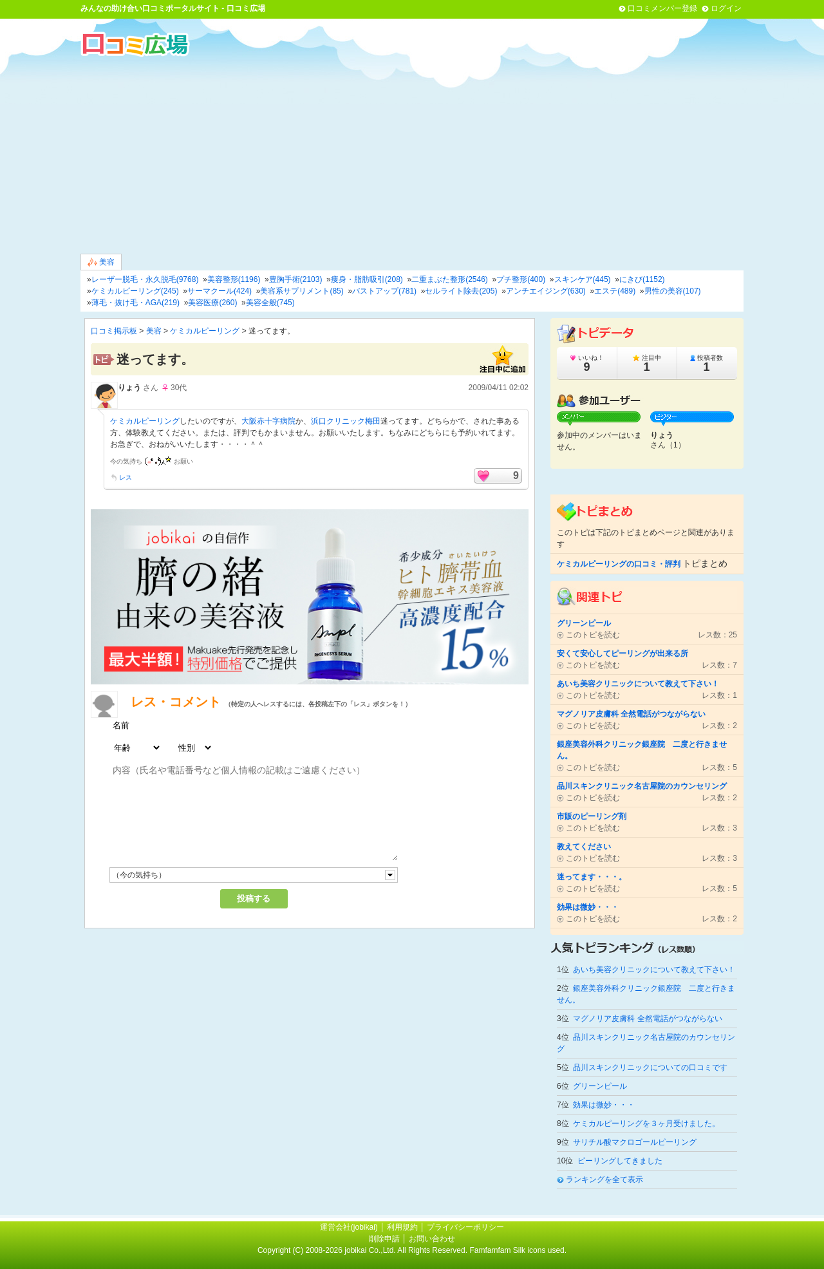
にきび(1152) (642, 279)
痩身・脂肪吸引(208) (367, 279)
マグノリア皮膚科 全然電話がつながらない (647, 1018)
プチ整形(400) (520, 279)
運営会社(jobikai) (350, 1227)
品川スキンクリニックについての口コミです (650, 1067)
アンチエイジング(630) (546, 291)
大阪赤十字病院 (268, 421)
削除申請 (384, 1238)
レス (125, 477)
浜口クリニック (338, 421)
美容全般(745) (270, 302)
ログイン (726, 8)
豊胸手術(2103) (296, 279)
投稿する (253, 898)
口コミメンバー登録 (662, 8)
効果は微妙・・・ (604, 1104)
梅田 (372, 421)
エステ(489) (614, 291)
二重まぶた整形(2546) (449, 279)
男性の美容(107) (672, 291)
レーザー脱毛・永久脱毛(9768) (145, 279)
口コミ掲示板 (114, 330)
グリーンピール (600, 1086)
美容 (101, 262)
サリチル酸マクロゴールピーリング (635, 1142)
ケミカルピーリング (204, 330)
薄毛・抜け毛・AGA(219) (135, 302)
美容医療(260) (212, 302)
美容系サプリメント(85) (301, 291)
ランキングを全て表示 (604, 1179)
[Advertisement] (412, 154)
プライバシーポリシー (465, 1227)
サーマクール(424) (219, 291)
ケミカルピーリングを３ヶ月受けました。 (646, 1123)
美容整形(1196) (234, 279)
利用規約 (402, 1227)
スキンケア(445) (582, 279)
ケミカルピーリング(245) (135, 291)
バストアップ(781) (384, 291)
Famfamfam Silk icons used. (517, 1250)
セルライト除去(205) (461, 291)
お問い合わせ (432, 1238)
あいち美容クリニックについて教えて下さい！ (654, 969)
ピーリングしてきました (619, 1160)
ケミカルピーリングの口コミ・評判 (618, 564)
